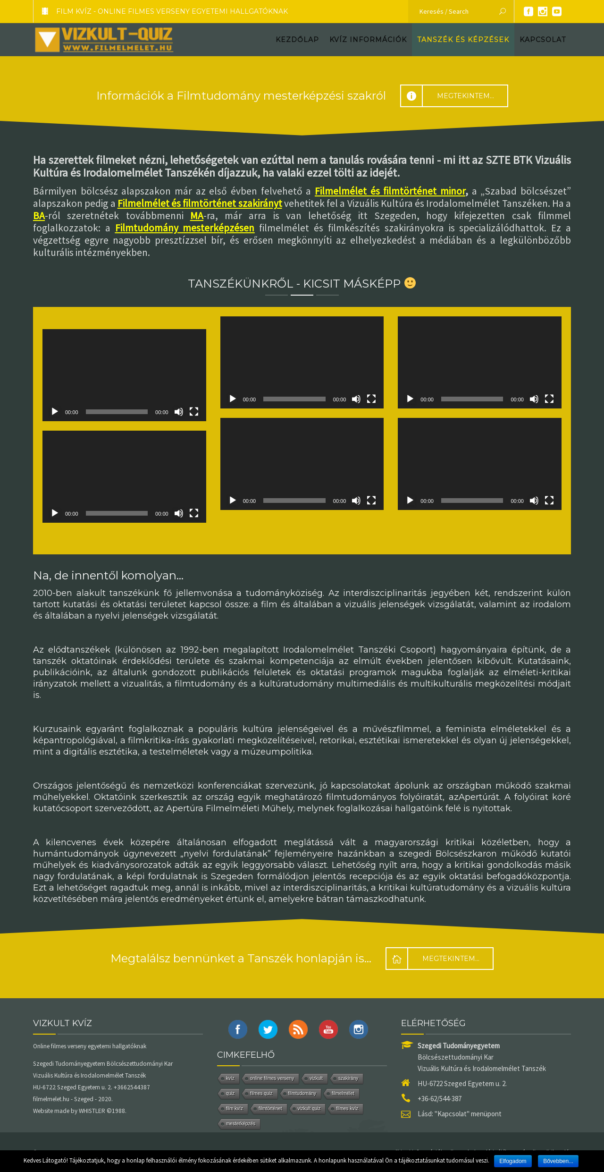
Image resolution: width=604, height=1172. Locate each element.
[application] (124, 375)
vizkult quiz (309, 1108)
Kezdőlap (297, 39)
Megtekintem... (447, 96)
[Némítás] (179, 411)
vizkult (316, 1078)
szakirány (348, 1078)
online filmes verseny (272, 1078)
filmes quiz (261, 1093)
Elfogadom (512, 1161)
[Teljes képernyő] (194, 411)
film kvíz (234, 1108)
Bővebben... (558, 1161)
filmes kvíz (347, 1108)
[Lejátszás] (54, 411)
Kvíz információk (368, 39)
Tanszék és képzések (463, 39)
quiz (230, 1093)
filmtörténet (270, 1108)
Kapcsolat (543, 39)
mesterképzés (240, 1123)
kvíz (230, 1078)
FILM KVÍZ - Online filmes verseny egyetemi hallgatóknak (161, 11)
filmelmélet (343, 1093)
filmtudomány (302, 1093)
